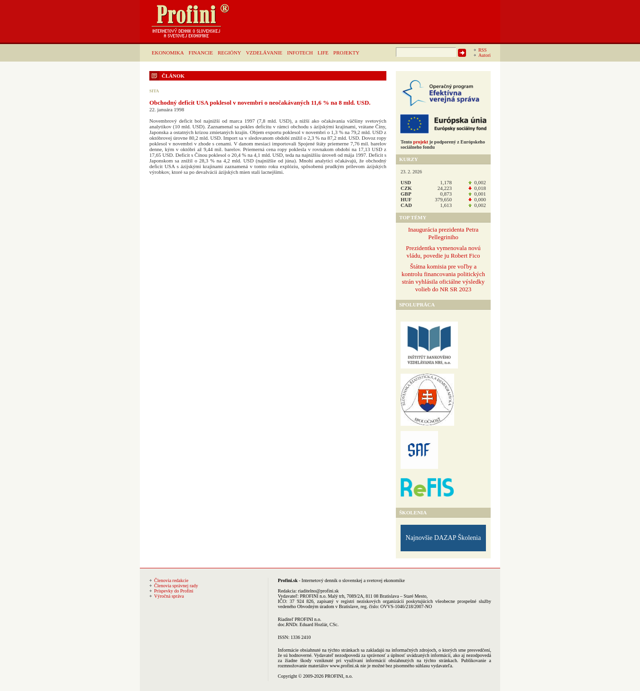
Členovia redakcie (171, 580)
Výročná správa (169, 596)
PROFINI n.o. (313, 596)
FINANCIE (201, 52)
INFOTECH (299, 52)
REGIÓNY (229, 52)
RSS (482, 50)
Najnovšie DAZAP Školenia (443, 537)
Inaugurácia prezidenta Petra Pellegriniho (443, 233)
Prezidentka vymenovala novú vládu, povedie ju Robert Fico (443, 251)
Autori (484, 55)
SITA (154, 91)
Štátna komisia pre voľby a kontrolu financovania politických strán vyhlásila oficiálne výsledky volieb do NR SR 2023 (443, 278)
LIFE (323, 52)
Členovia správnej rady (176, 585)
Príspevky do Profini (173, 590)
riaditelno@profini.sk (318, 590)
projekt (420, 141)
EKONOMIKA (168, 52)
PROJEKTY (346, 52)
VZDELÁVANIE (264, 52)
